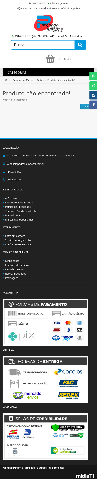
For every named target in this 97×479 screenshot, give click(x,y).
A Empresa (11, 198)
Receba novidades (15, 273)
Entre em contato (15, 235)
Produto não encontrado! (61, 80)
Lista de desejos (14, 269)
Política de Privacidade (18, 206)
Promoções (11, 278)
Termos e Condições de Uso (21, 211)
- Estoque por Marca (22, 80)
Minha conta (12, 260)
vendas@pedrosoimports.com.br (25, 163)
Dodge (40, 80)
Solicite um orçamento (18, 240)
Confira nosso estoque (18, 244)
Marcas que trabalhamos (19, 219)
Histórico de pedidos (17, 265)
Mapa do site (12, 215)
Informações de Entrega (19, 202)
